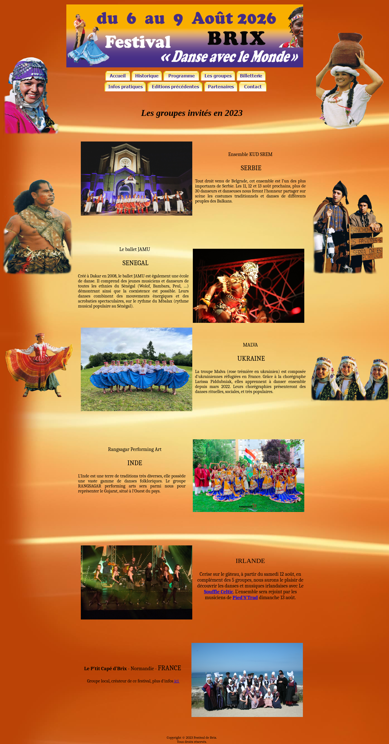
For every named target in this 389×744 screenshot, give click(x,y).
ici (176, 681)
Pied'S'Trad (245, 598)
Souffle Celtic (218, 592)
